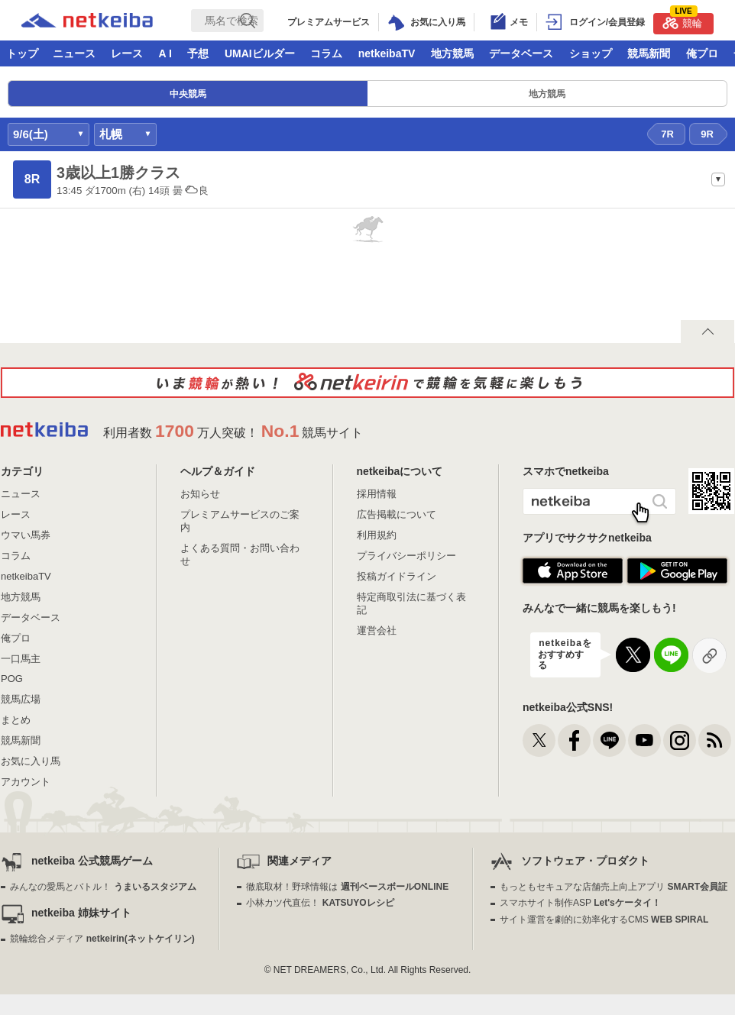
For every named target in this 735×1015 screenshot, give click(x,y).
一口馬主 (20, 658)
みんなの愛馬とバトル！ (103, 886)
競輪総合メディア (102, 938)
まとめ (16, 720)
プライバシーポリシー (406, 555)
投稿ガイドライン (396, 576)
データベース (521, 53)
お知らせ (200, 493)
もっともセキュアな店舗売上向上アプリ (613, 886)
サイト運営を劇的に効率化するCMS (604, 919)
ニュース (74, 53)
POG (12, 678)
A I (165, 53)
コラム (326, 53)
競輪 (682, 21)
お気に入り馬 (30, 761)
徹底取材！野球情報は (347, 886)
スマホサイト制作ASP (580, 902)
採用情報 (377, 493)
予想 (198, 53)
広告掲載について (396, 514)
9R (707, 134)
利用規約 (377, 535)
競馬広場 (20, 699)
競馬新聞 (648, 53)
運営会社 (377, 630)
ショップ (590, 53)
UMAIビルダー (260, 53)
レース (127, 53)
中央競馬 (188, 94)
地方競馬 (452, 53)
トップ (22, 53)
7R (667, 134)
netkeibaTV (387, 53)
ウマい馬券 (25, 535)
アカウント (25, 781)
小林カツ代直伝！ (319, 902)
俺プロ (702, 53)
